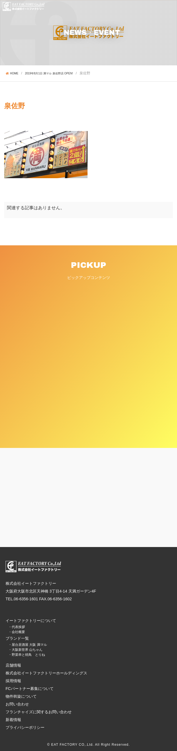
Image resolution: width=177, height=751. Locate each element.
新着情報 (13, 719)
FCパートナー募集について (30, 688)
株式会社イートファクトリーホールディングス (46, 673)
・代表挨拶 (16, 627)
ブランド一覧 (17, 638)
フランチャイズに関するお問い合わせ (39, 712)
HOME (12, 73)
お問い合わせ (17, 704)
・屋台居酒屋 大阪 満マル (27, 645)
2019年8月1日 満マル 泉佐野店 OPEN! (49, 73)
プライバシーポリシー (25, 727)
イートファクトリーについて (31, 620)
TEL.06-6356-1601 (22, 599)
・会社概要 (16, 632)
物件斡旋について (21, 696)
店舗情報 (13, 665)
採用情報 (13, 681)
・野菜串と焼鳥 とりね (26, 655)
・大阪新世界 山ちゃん (25, 650)
